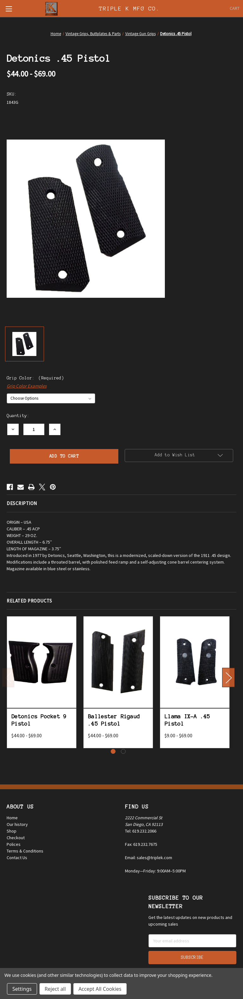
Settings (22, 988)
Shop (11, 831)
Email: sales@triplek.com (148, 857)
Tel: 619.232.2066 (140, 831)
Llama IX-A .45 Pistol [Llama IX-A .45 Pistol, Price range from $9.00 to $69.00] (187, 720)
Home (12, 818)
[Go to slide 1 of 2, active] (113, 751)
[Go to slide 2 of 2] (123, 751)
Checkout (16, 837)
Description (22, 503)
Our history (17, 824)
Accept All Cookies (100, 988)
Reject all (55, 988)
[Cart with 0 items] (234, 8)
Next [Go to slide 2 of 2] (228, 677)
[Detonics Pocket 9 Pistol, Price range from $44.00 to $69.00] (41, 662)
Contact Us (17, 857)
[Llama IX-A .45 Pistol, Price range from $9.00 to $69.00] (194, 662)
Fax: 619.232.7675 (141, 844)
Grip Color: (35, 378)
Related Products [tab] (29, 601)
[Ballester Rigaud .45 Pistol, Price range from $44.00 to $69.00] (118, 662)
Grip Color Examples (27, 386)
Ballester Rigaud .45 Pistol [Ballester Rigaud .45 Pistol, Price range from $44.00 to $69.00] (114, 720)
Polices (14, 844)
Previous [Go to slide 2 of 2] (8, 677)
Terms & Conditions (25, 851)
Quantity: (18, 415)
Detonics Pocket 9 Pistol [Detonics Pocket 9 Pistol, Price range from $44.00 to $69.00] (38, 720)
